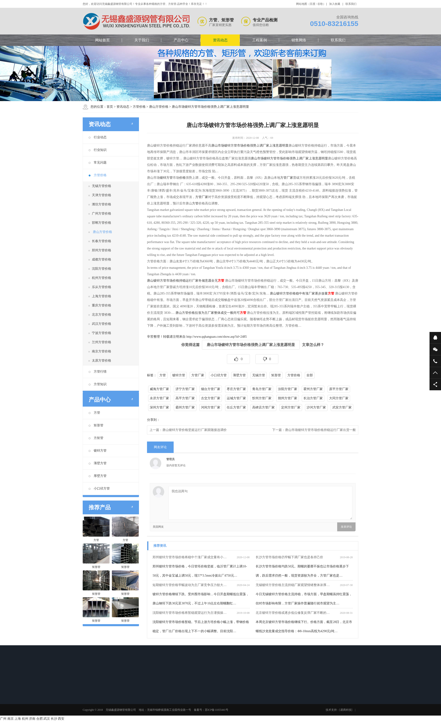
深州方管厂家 (159, 407)
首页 (110, 106)
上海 (17, 718)
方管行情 (98, 371)
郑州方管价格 (101, 250)
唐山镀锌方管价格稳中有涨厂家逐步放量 (299, 293)
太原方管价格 (101, 360)
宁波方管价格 (101, 333)
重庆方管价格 (101, 305)
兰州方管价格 (101, 342)
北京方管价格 (101, 314)
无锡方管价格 (101, 186)
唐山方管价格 (158, 106)
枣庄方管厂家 (236, 389)
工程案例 (259, 40)
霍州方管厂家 (313, 389)
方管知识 (98, 384)
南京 (10, 718)
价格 (182, 177)
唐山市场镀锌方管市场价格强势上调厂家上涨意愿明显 (210, 106)
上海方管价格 (101, 296)
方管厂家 (201, 197)
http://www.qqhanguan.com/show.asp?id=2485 (217, 336)
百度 (312, 4)
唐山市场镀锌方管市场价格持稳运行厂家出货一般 (320, 430)
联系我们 (350, 4)
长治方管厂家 (313, 398)
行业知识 (98, 150)
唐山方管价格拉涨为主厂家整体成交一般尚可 (207, 312)
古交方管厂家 (210, 398)
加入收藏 (334, 4)
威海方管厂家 (159, 389)
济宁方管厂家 (185, 389)
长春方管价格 (101, 241)
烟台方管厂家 (210, 389)
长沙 (54, 718)
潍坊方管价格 (101, 204)
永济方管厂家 (159, 398)
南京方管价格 (101, 351)
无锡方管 (258, 375)
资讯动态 (220, 40)
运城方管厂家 (236, 398)
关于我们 (141, 40)
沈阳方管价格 (101, 268)
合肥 (39, 718)
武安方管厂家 (342, 407)
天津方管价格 (101, 195)
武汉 (46, 718)
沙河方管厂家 (316, 407)
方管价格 (139, 106)
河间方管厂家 (210, 407)
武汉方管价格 (101, 324)
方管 (94, 412)
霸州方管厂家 (185, 407)
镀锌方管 (98, 450)
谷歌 (320, 4)
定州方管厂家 (290, 407)
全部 (309, 375)
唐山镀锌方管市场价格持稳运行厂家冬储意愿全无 (182, 280)
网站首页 (102, 40)
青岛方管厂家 (261, 389)
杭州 (25, 718)
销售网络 (298, 40)
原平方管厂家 (338, 389)
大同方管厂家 (338, 398)
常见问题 (98, 162)
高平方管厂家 (185, 398)
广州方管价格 (101, 213)
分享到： (153, 420)
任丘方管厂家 (236, 407)
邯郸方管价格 (101, 222)
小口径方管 (99, 488)
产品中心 (181, 40)
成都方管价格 (101, 259)
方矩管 (96, 438)
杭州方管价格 (101, 278)
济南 (32, 718)
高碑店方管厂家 (263, 407)
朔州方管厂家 (287, 398)
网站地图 (301, 4)
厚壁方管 (98, 476)
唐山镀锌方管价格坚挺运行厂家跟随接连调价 (194, 430)
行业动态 (98, 137)
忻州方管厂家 (261, 398)
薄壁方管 (98, 463)
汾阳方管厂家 (287, 389)
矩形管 (96, 425)
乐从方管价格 (101, 287)
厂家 (290, 177)
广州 (3, 718)
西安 (61, 718)
